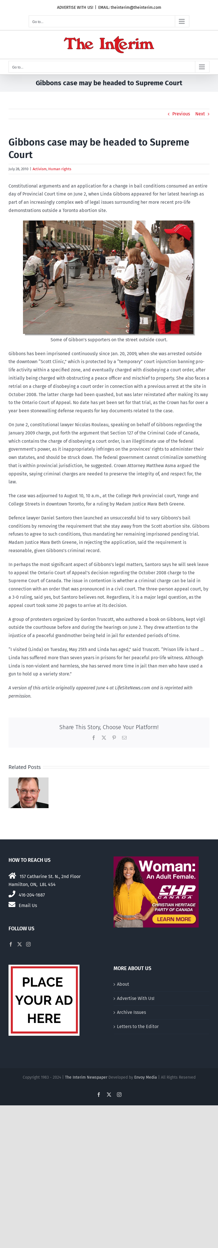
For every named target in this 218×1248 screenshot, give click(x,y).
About (123, 984)
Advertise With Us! (135, 998)
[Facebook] (11, 944)
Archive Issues (131, 1012)
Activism (40, 169)
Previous (181, 114)
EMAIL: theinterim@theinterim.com (129, 7)
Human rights (59, 169)
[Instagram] (28, 944)
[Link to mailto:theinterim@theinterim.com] (12, 904)
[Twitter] (19, 944)
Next (200, 114)
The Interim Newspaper (86, 1077)
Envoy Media (145, 1077)
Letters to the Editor (138, 1026)
